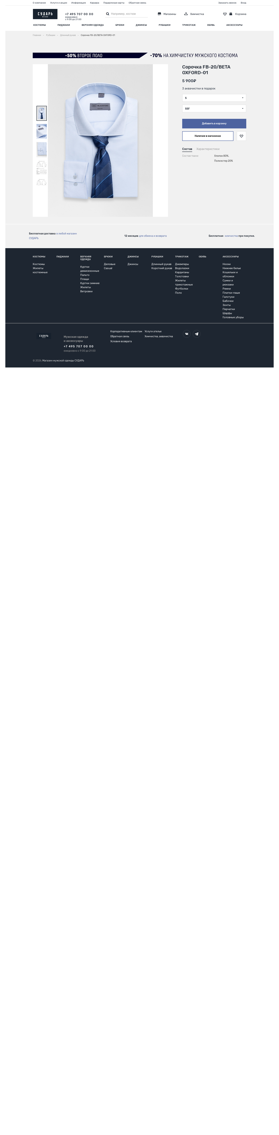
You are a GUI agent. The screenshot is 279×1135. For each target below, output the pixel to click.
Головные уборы (233, 317)
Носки (227, 264)
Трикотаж (189, 25)
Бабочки (228, 301)
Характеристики (208, 149)
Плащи (84, 279)
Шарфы (227, 313)
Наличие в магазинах (208, 135)
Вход (243, 3)
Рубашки (164, 25)
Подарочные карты (113, 2)
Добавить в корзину (214, 123)
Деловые (109, 264)
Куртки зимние (89, 283)
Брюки (119, 25)
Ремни (227, 288)
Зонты (227, 305)
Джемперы (182, 264)
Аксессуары (234, 25)
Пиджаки (63, 25)
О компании (39, 2)
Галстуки (228, 296)
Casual (108, 268)
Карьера (94, 2)
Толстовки (182, 276)
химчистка (231, 235)
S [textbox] (186, 98)
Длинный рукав (161, 264)
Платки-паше (231, 292)
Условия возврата (121, 341)
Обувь (211, 25)
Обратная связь (137, 2)
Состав (187, 149)
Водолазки (182, 268)
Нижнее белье (232, 268)
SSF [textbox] (187, 108)
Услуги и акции (58, 2)
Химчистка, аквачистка (159, 336)
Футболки (181, 288)
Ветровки (86, 291)
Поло (178, 292)
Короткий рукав (161, 268)
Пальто (85, 275)
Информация (78, 2)
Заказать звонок (227, 3)
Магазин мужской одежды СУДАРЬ (63, 360)
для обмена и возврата (153, 235)
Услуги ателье (153, 331)
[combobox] (214, 98)
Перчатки (229, 309)
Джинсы (141, 25)
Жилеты (85, 287)
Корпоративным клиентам (126, 331)
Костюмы (39, 25)
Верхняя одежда (93, 25)
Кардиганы (182, 272)
